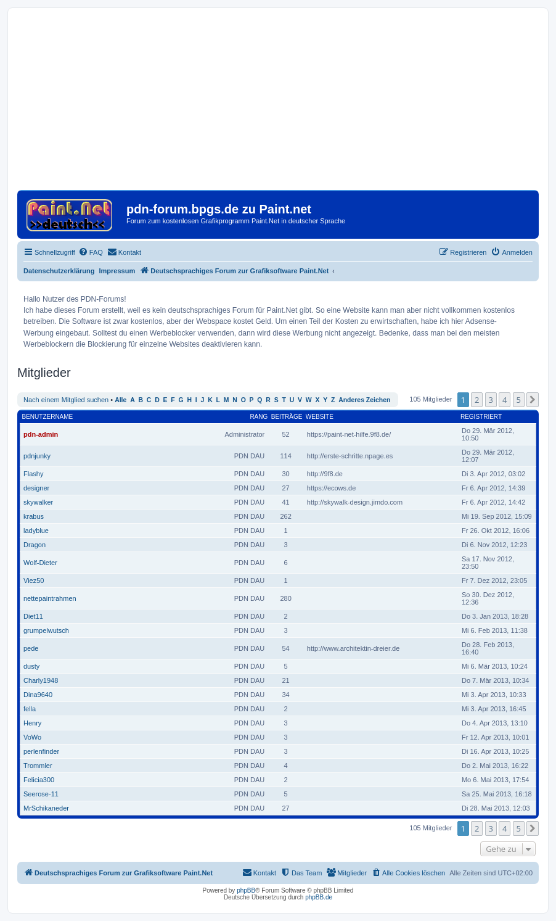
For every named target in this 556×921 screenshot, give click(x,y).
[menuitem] (90, 252)
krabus (33, 516)
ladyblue (36, 530)
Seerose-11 (41, 794)
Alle (120, 400)
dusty (31, 666)
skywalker (38, 502)
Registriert (481, 416)
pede (30, 648)
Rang (259, 416)
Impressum (117, 271)
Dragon (34, 544)
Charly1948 (40, 680)
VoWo (32, 737)
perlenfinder (41, 751)
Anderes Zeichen (364, 400)
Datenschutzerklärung (59, 271)
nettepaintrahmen (49, 598)
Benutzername (47, 416)
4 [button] (504, 399)
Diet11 (33, 616)
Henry (32, 723)
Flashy (33, 473)
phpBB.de (318, 897)
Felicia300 (38, 779)
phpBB (246, 890)
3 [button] (491, 399)
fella (29, 708)
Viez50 (33, 580)
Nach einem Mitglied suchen (65, 399)
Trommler (37, 765)
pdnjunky (37, 456)
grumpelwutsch (46, 630)
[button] (532, 399)
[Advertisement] (278, 103)
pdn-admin (40, 434)
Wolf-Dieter (40, 562)
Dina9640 (37, 694)
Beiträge (287, 416)
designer (36, 488)
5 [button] (519, 399)
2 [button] (477, 399)
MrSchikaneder (46, 808)
